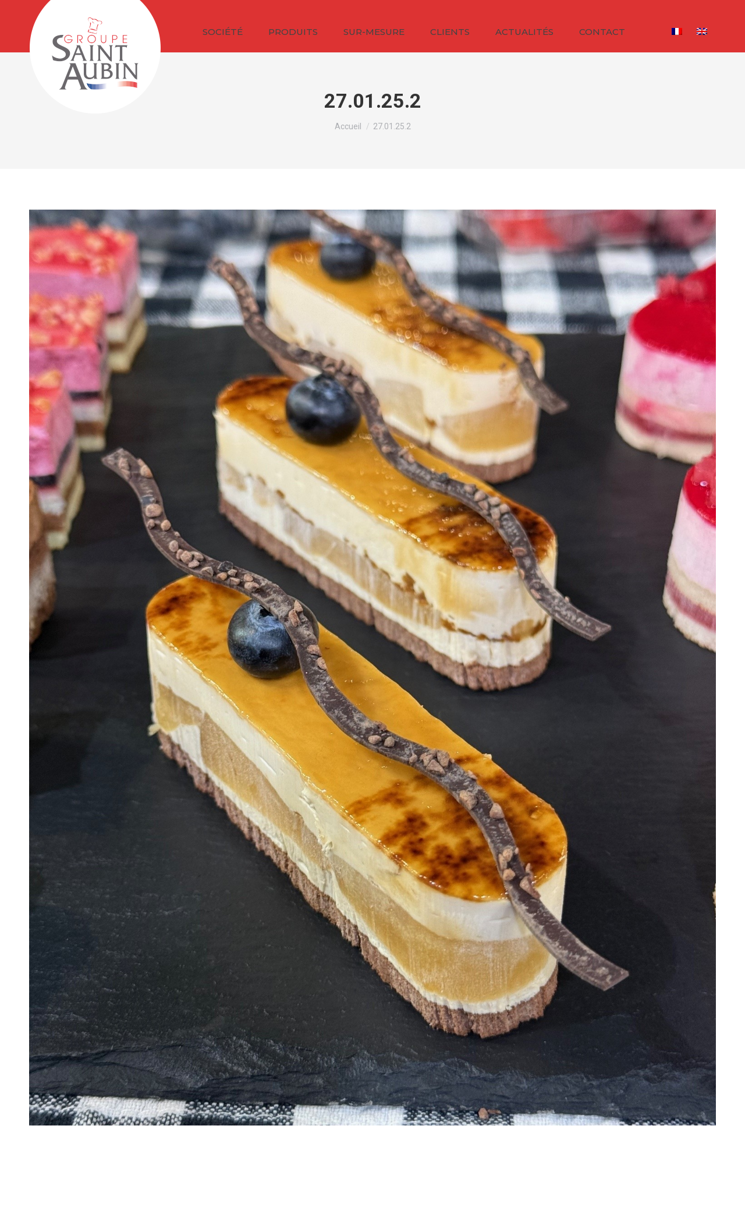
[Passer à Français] (678, 30)
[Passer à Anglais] (703, 30)
